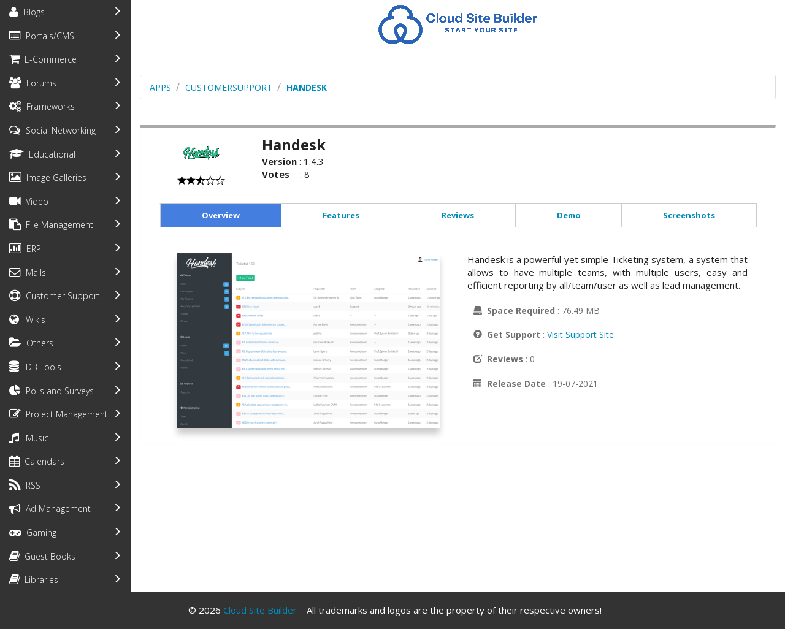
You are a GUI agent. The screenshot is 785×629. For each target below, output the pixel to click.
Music (28, 438)
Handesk (306, 87)
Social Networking (52, 130)
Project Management (58, 414)
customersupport (228, 87)
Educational (42, 154)
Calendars (36, 461)
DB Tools (35, 367)
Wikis (27, 320)
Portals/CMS (41, 36)
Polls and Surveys (51, 391)
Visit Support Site (580, 334)
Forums (32, 83)
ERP (25, 248)
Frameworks (42, 106)
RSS (24, 485)
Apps (160, 87)
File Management (51, 225)
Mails (27, 272)
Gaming (32, 532)
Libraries (33, 579)
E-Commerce (43, 59)
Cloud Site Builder (260, 610)
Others (31, 343)
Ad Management (50, 508)
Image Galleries (47, 177)
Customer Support (54, 296)
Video (28, 201)
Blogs (27, 12)
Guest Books (42, 556)
